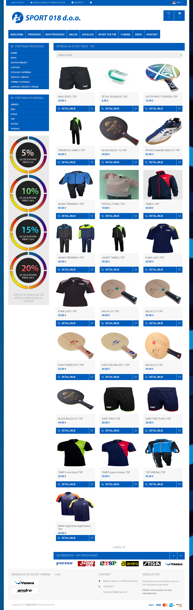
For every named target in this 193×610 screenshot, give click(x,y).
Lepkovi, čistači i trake (24, 87)
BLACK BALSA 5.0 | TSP (70, 418)
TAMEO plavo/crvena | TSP (116, 472)
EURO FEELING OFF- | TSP (116, 365)
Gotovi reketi (19, 62)
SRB (177, 2)
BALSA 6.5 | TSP (154, 365)
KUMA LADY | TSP (155, 257)
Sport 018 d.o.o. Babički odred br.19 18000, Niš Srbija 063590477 (51, 2)
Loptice (15, 67)
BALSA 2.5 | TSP (154, 311)
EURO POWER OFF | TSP (71, 365)
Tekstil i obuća (20, 77)
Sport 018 (31, 604)
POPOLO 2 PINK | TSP (113, 204)
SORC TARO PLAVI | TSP (158, 418)
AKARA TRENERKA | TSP (71, 204)
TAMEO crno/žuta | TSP (70, 472)
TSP (13, 119)
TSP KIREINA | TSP (156, 472)
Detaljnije (69, 108)
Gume (14, 53)
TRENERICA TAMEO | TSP (71, 150)
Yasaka (15, 128)
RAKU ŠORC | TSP (67, 96)
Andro (14, 104)
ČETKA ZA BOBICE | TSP (115, 96)
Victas (14, 124)
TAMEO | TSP (152, 204)
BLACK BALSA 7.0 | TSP (114, 150)
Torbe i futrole (20, 82)
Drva (13, 58)
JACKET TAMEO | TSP (113, 257)
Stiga (14, 114)
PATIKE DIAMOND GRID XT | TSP (163, 150)
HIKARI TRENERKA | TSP (71, 257)
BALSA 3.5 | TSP (110, 311)
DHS (13, 109)
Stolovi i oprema (21, 72)
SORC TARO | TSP (111, 418)
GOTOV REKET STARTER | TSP (161, 96)
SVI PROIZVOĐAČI (87, 555)
